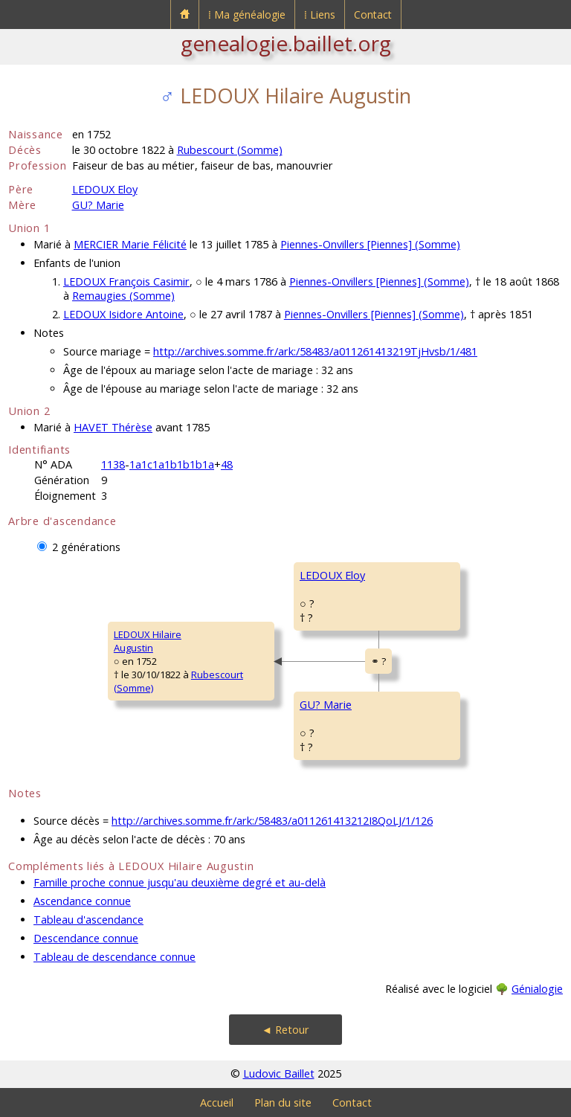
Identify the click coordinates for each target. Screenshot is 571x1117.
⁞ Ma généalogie (247, 14)
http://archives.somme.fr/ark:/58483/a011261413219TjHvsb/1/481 (315, 351)
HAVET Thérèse (113, 427)
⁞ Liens (319, 14)
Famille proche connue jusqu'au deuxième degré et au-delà (179, 882)
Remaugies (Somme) (123, 296)
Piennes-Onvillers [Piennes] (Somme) (370, 244)
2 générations (86, 547)
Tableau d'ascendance (88, 919)
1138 (113, 464)
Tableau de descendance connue (114, 957)
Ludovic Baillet (278, 1073)
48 (227, 464)
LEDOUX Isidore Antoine (123, 314)
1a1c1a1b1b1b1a (171, 464)
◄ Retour (285, 1030)
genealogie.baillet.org (286, 43)
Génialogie (537, 989)
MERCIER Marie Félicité (130, 244)
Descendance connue (85, 938)
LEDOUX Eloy (105, 189)
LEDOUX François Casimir (126, 281)
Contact (373, 14)
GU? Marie (98, 205)
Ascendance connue (82, 901)
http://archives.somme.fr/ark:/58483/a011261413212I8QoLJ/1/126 (272, 821)
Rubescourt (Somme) (230, 150)
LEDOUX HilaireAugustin (147, 641)
